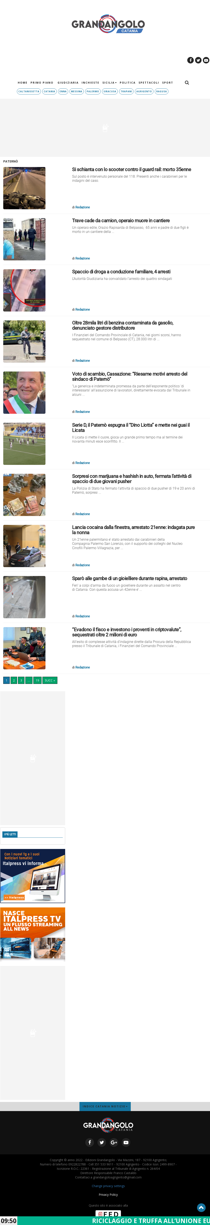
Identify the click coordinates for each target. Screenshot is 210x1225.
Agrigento (144, 91)
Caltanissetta (28, 91)
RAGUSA (161, 91)
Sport (167, 82)
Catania (49, 91)
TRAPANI (126, 91)
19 (37, 680)
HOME (22, 82)
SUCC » (50, 680)
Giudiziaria (68, 82)
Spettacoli (149, 82)
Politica (128, 82)
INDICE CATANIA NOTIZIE (105, 1106)
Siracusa (109, 91)
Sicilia (109, 82)
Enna (63, 91)
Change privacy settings (108, 1186)
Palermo (93, 91)
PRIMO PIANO (42, 82)
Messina (76, 91)
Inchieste (90, 82)
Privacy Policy (108, 1195)
